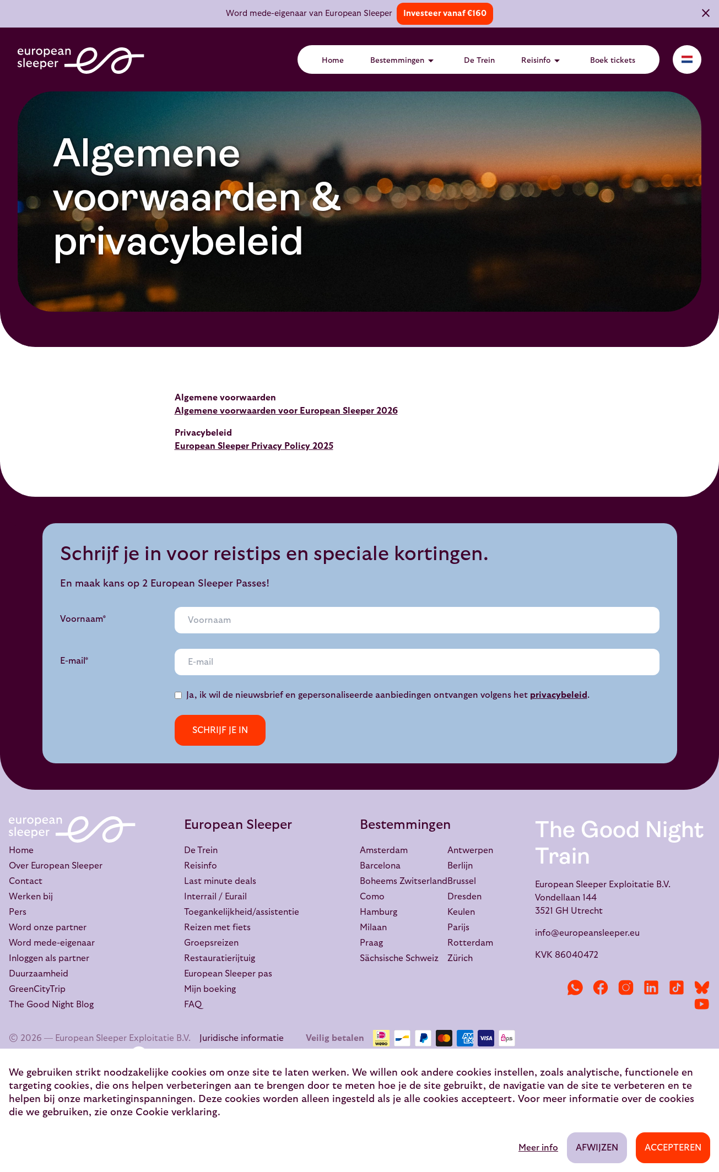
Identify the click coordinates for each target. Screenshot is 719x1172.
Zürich (460, 958)
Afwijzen (597, 1147)
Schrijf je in (220, 730)
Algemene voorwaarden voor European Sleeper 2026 (286, 410)
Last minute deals (220, 881)
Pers (17, 912)
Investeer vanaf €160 (444, 13)
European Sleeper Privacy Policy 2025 (254, 446)
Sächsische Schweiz (399, 958)
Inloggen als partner (49, 958)
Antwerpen (470, 850)
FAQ (193, 1004)
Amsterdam (384, 850)
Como (372, 896)
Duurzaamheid (38, 973)
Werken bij (31, 896)
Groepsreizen (211, 942)
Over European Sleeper (55, 865)
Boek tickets (612, 60)
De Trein (479, 60)
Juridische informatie (241, 1038)
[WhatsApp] (575, 987)
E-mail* (74, 660)
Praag (371, 942)
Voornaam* (83, 619)
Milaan (373, 927)
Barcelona (380, 865)
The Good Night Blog (51, 1004)
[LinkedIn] (651, 987)
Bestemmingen (403, 60)
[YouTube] (702, 1004)
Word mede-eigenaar (52, 942)
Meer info (538, 1147)
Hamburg (378, 912)
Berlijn (460, 865)
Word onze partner (48, 927)
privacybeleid (558, 695)
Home (333, 60)
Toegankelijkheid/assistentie (241, 912)
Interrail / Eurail (215, 896)
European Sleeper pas (228, 973)
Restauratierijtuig (219, 958)
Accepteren (673, 1147)
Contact (25, 881)
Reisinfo (542, 60)
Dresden (464, 896)
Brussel (461, 881)
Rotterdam (470, 942)
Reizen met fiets (217, 927)
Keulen (461, 912)
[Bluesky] (702, 987)
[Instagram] (626, 987)
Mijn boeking (210, 989)
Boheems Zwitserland (403, 881)
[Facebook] (600, 987)
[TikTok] (676, 987)
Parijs (458, 927)
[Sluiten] (706, 14)
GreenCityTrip (37, 989)
